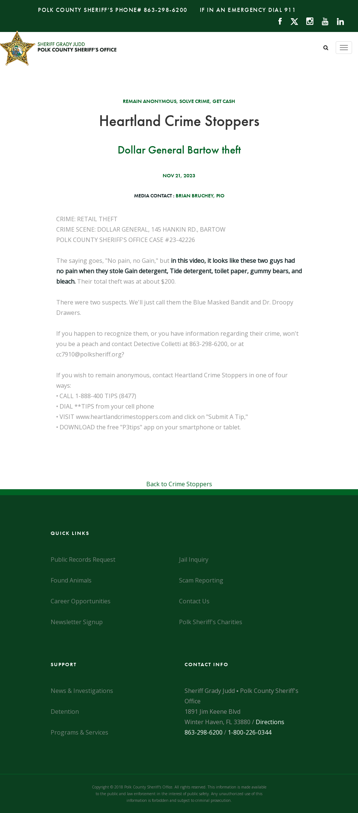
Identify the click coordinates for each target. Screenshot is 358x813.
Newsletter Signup (77, 622)
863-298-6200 (166, 10)
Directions (270, 722)
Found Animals (71, 580)
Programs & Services (79, 732)
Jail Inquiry (193, 559)
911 (290, 10)
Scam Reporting (201, 580)
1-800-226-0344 (249, 732)
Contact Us (194, 601)
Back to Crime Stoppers (179, 484)
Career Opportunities (81, 601)
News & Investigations (82, 691)
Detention (65, 711)
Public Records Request (83, 559)
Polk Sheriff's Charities (210, 622)
